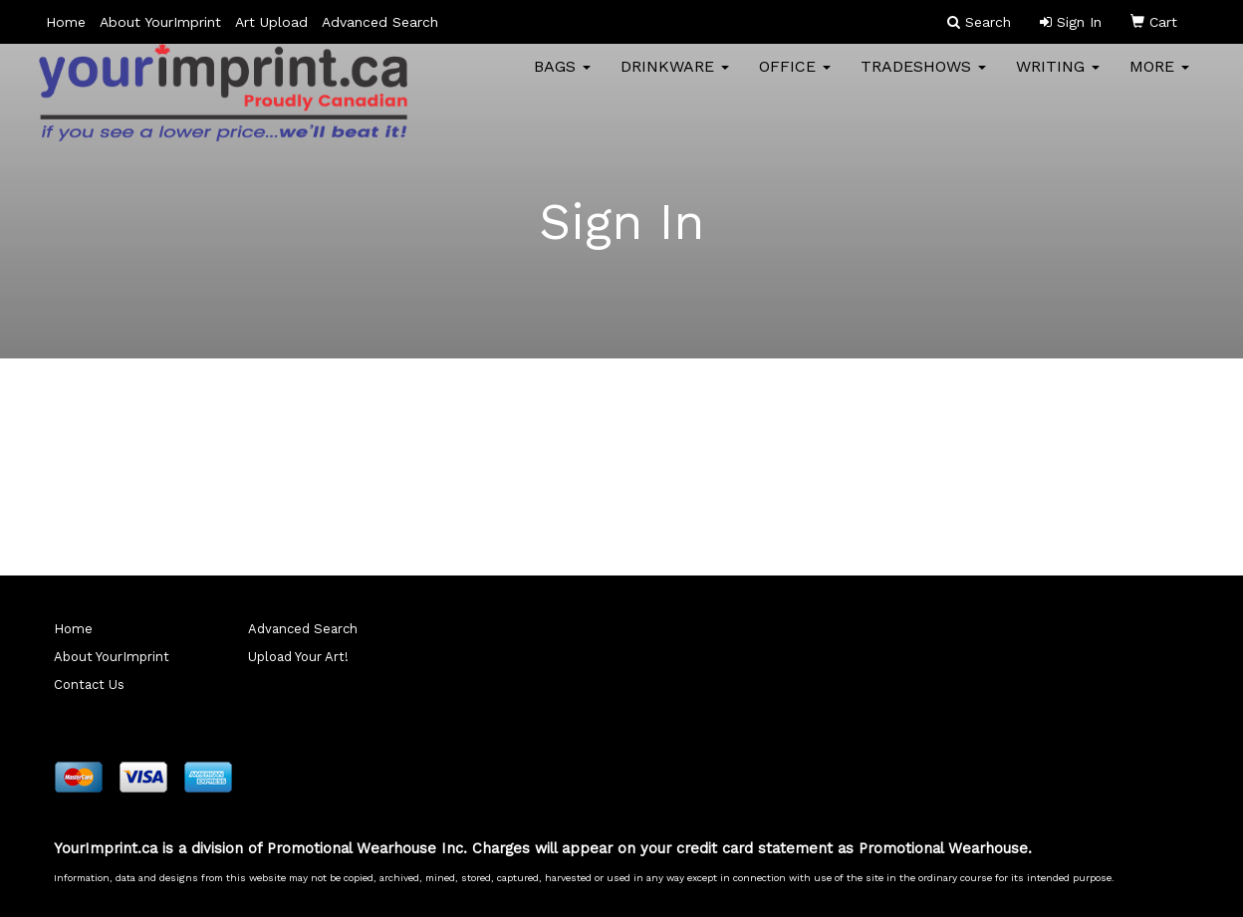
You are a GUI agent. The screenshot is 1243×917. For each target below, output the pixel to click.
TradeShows (923, 79)
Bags (562, 79)
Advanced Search (380, 22)
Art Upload (271, 22)
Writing (1058, 79)
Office (795, 79)
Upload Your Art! (298, 656)
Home (66, 22)
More (1159, 79)
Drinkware (675, 79)
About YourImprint (160, 22)
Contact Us (89, 684)
